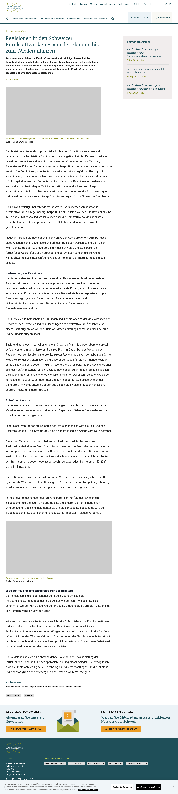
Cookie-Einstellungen (122, 788)
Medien (93, 4)
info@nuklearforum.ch (15, 774)
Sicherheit (29, 695)
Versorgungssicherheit (55, 763)
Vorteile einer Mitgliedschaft (121, 729)
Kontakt (72, 4)
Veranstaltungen (107, 4)
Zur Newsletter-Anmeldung (25, 729)
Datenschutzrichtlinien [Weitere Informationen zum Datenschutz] (88, 791)
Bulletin (137, 4)
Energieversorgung (96, 763)
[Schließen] (173, 788)
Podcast (147, 4)
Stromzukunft (73, 20)
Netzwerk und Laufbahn (95, 20)
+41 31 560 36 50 (13, 772)
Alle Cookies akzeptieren (148, 788)
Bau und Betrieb (13, 695)
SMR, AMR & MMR (76, 763)
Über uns (83, 4)
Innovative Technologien (52, 20)
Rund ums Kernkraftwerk (25, 20)
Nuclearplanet (124, 4)
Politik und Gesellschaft (137, 763)
